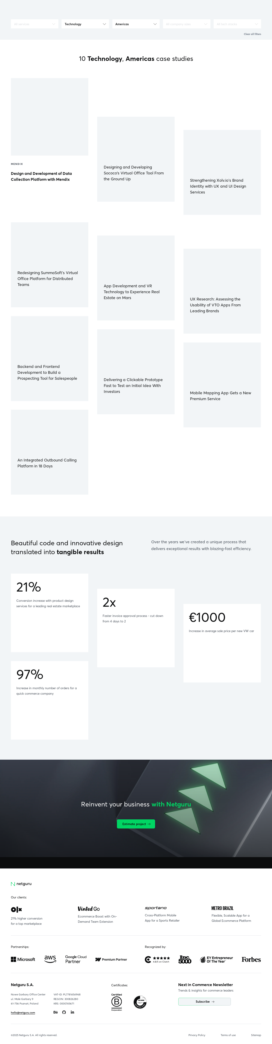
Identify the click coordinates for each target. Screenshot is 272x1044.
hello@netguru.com (23, 1012)
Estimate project (136, 824)
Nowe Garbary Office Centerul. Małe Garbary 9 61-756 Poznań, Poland (28, 999)
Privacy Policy (196, 1035)
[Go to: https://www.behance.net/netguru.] (55, 1012)
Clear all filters (252, 34)
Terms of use (228, 1035)
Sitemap (256, 1035)
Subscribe (205, 1001)
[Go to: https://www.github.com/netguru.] (64, 1012)
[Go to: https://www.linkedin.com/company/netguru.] (72, 1012)
